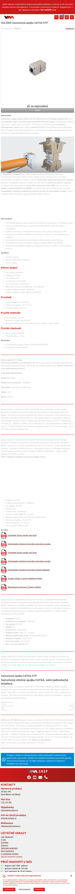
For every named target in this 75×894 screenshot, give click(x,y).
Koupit (37, 110)
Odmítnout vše (9, 889)
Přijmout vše (39, 889)
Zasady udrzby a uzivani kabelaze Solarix (25, 578)
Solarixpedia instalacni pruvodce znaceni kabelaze (29, 570)
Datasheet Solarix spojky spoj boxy (22, 535)
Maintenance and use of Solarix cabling (24, 587)
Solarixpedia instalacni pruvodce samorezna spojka (29, 544)
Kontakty (4, 842)
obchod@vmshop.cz (9, 810)
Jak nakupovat (7, 837)
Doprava (4, 845)
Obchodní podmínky (9, 848)
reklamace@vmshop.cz (10, 826)
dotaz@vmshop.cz (8, 818)
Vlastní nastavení (24, 889)
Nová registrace (7, 851)
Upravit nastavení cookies (11, 857)
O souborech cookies (9, 854)
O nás (3, 840)
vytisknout (69, 28)
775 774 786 (6, 802)
